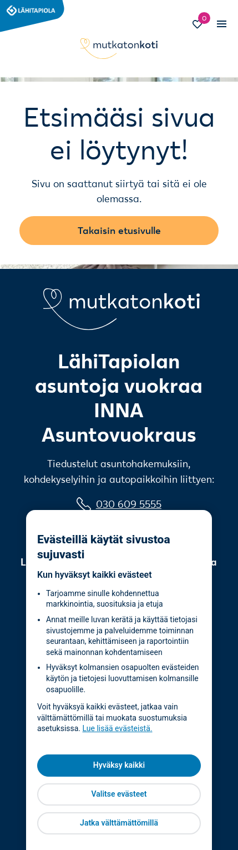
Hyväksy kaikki (119, 765)
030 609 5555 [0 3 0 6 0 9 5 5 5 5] (128, 504)
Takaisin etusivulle (119, 230)
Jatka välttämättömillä (119, 822)
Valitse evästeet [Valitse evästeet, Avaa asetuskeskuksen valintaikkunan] (118, 793)
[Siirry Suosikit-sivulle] (202, 25)
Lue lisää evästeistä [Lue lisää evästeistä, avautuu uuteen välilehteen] (116, 728)
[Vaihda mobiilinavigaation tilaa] (221, 24)
